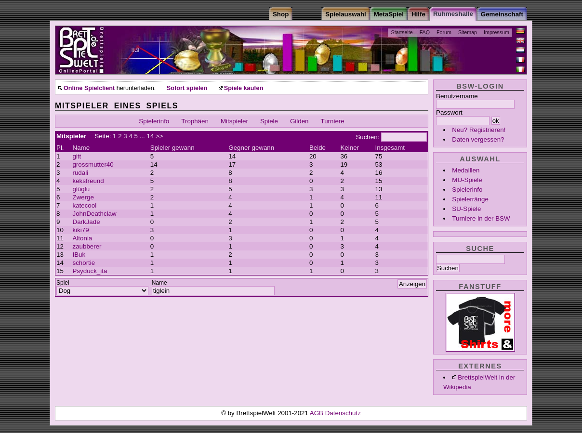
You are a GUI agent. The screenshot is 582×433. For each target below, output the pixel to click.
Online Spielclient (89, 88)
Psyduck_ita (90, 271)
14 (150, 136)
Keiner (349, 147)
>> (159, 136)
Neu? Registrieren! (478, 129)
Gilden (299, 121)
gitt (77, 156)
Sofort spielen (187, 88)
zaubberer (87, 246)
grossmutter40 (93, 164)
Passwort (449, 112)
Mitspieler (234, 121)
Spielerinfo (467, 189)
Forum (443, 32)
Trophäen (195, 121)
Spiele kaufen (244, 88)
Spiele (269, 121)
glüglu (81, 189)
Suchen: (367, 137)
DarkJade (86, 221)
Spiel (62, 282)
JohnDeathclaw (95, 213)
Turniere (332, 121)
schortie (84, 262)
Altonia (83, 238)
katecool (85, 205)
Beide (317, 147)
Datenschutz (343, 413)
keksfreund (88, 180)
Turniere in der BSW (481, 218)
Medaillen (465, 170)
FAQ (425, 32)
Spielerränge (470, 199)
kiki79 (81, 230)
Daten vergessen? (478, 139)
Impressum (496, 32)
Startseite (402, 32)
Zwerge (83, 197)
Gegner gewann (251, 147)
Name (81, 147)
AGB (317, 413)
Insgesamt (390, 147)
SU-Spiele (466, 208)
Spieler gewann (172, 147)
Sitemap (467, 32)
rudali (81, 172)
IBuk (79, 254)
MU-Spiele (467, 180)
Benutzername (457, 96)
